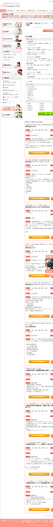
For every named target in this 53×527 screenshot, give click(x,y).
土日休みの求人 (6, 59)
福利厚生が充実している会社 (9, 54)
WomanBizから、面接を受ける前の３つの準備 (9, 81)
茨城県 (41, 105)
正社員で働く (31, 87)
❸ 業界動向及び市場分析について (10, 90)
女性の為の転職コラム (42, 10)
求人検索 (3, 10)
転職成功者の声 (31, 10)
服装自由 (30, 93)
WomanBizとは (11, 10)
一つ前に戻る (49, 274)
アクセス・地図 (20, 522)
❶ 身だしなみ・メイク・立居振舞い (11, 97)
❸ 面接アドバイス (7, 102)
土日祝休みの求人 (32, 89)
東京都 (29, 105)
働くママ (30, 97)
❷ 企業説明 (5, 87)
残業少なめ (30, 95)
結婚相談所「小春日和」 (32, 522)
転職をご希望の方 (21, 10)
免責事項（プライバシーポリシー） (10, 520)
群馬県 (41, 109)
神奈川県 (30, 107)
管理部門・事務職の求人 (8, 57)
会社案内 (45, 520)
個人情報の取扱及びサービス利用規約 (31, 520)
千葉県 (29, 109)
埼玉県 (41, 103)
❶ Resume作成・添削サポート (10, 85)
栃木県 (41, 107)
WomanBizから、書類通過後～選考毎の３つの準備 (10, 94)
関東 (28, 103)
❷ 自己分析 (5, 99)
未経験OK (30, 91)
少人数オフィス (31, 99)
